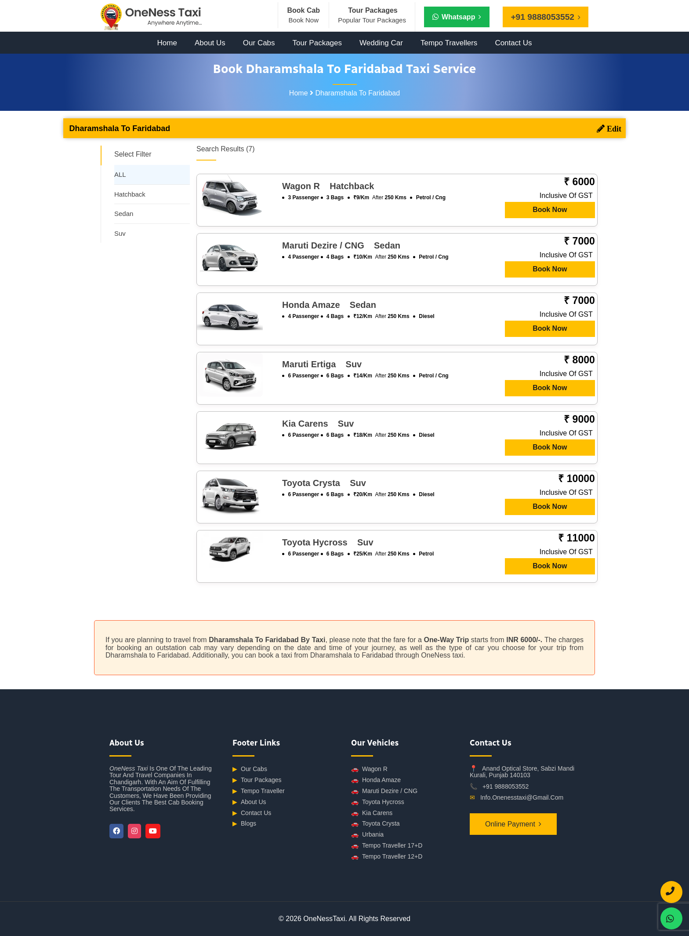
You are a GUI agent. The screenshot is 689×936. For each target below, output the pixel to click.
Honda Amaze (376, 780)
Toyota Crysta (375, 823)
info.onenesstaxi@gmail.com (521, 797)
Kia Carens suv (318, 423)
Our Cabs (259, 43)
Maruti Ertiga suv (322, 364)
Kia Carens (371, 813)
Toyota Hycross (377, 802)
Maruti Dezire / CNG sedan (341, 245)
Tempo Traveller (258, 791)
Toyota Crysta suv (324, 483)
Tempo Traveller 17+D (386, 845)
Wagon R (369, 769)
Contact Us (513, 43)
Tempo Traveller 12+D (386, 856)
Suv (120, 233)
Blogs (244, 823)
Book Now (550, 209)
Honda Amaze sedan (329, 305)
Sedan (123, 213)
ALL (120, 174)
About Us (210, 43)
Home (167, 43)
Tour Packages (317, 43)
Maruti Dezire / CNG (384, 791)
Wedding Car (381, 43)
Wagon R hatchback (328, 186)
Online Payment (510, 824)
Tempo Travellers (449, 43)
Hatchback (129, 194)
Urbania (367, 834)
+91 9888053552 (505, 786)
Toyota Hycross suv (327, 542)
